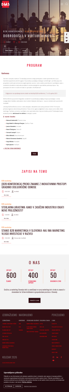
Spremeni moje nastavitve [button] (30, 386)
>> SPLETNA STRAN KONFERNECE (12, 148)
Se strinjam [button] (8, 386)
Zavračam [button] (18, 386)
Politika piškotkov (27, 382)
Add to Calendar (11, 51)
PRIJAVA (24, 50)
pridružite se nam (34, 300)
